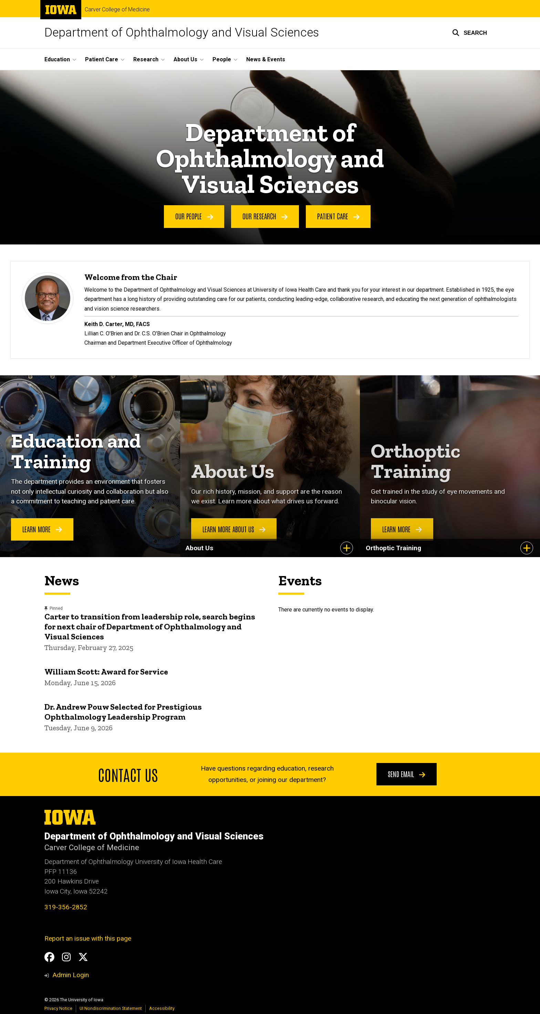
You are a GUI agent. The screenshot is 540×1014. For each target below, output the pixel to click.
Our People (194, 216)
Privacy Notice (58, 1008)
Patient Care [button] (101, 59)
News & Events (265, 59)
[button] (470, 32)
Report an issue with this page (87, 938)
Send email (406, 773)
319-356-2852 (65, 907)
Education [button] (57, 59)
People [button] (221, 59)
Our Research (265, 216)
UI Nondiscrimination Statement (111, 1008)
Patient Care (338, 216)
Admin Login (70, 975)
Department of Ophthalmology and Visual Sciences (181, 33)
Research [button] (145, 59)
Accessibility (162, 1008)
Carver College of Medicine (117, 10)
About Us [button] (185, 59)
